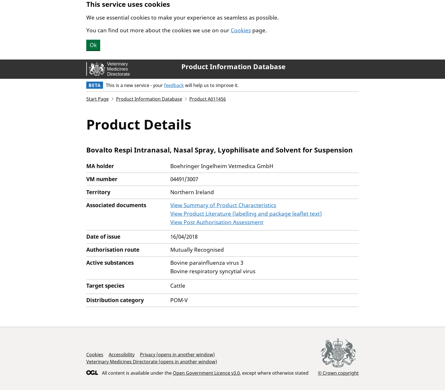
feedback (174, 85)
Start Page (97, 99)
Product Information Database (233, 66)
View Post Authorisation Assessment (216, 222)
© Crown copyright (338, 373)
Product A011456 (207, 99)
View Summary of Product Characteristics (223, 205)
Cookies (241, 30)
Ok (93, 45)
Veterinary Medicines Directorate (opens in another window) (151, 362)
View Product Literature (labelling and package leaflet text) (246, 213)
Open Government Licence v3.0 (206, 373)
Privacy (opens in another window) (177, 354)
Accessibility (122, 354)
